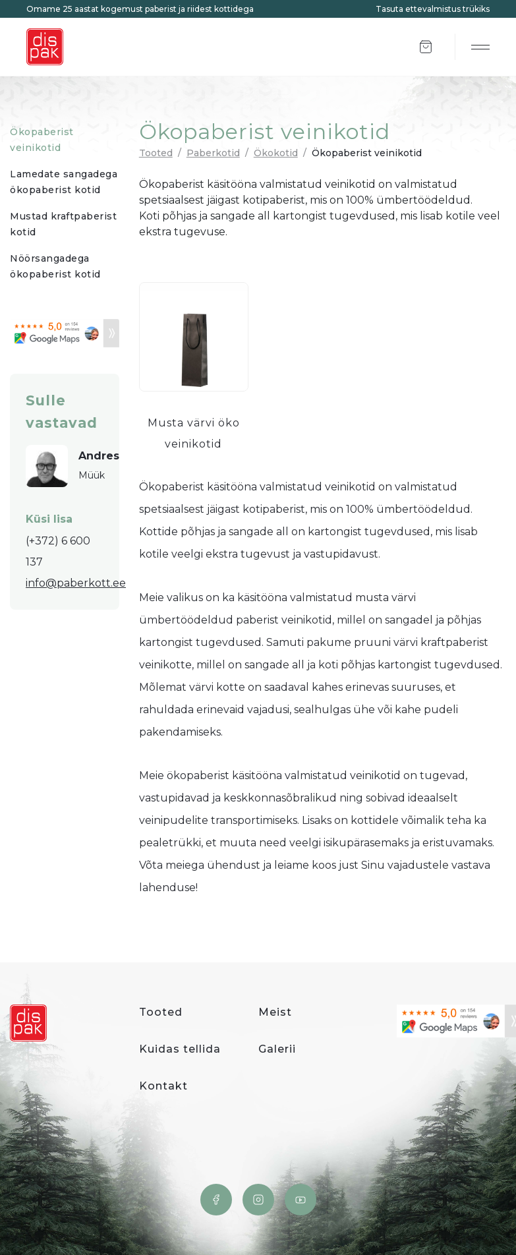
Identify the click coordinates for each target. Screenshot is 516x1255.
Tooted (156, 153)
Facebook (216, 1199)
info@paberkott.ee (76, 583)
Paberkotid (213, 153)
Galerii (277, 1049)
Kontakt (163, 1086)
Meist (275, 1012)
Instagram (258, 1199)
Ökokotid (276, 153)
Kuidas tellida (180, 1049)
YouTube (300, 1199)
